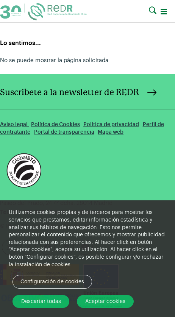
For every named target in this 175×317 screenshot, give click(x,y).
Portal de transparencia (64, 132)
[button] (152, 10)
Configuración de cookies (52, 281)
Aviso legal (14, 124)
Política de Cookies (55, 124)
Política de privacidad (111, 124)
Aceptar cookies (105, 301)
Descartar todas (41, 301)
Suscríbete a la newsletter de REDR (69, 92)
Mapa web (110, 132)
